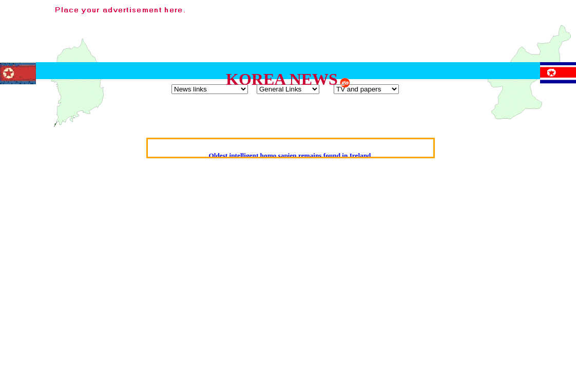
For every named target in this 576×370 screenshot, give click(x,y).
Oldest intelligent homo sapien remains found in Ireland (289, 155)
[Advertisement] (385, 27)
